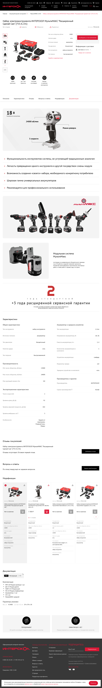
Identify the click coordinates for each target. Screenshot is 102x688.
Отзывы (31, 98)
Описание (6, 98)
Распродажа (85, 6)
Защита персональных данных (57, 654)
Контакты (35, 647)
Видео (5, 70)
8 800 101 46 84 (31, 3)
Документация (73, 98)
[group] (26, 623)
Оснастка (67, 6)
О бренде (35, 673)
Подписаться (92, 649)
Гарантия (34, 667)
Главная (5, 14)
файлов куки (28, 684)
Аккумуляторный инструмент (29, 6)
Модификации (59, 98)
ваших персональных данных (49, 684)
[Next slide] (5, 65)
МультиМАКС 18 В (35, 14)
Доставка (35, 651)
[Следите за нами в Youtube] (74, 669)
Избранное (40, 27)
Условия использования (90, 663)
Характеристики (19, 98)
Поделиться (55, 27)
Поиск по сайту (96, 6)
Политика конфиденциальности (76, 663)
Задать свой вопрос (90, 468)
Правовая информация (55, 651)
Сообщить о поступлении (87, 37)
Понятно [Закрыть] (93, 683)
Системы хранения (74, 6)
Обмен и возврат (37, 660)
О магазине (52, 647)
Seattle (40, 3)
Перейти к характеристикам (55, 58)
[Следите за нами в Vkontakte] (70, 669)
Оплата (34, 657)
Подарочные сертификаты (39, 676)
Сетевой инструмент (44, 6)
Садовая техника (56, 6)
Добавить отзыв (90, 451)
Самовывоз (35, 654)
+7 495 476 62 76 (19, 660)
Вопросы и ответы (44, 98)
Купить (46, 512)
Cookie (51, 657)
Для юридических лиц (38, 670)
